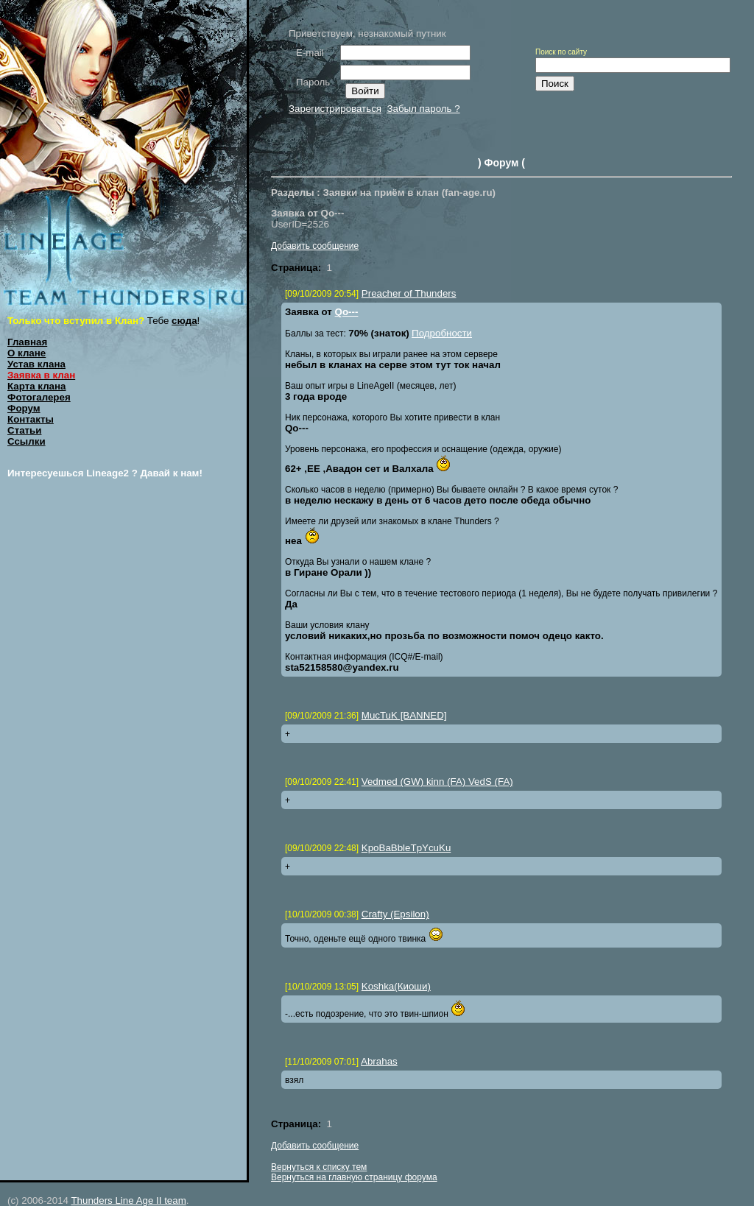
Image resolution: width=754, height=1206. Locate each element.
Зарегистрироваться (335, 108)
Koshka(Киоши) (396, 986)
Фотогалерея (39, 397)
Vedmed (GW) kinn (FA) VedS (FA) (437, 781)
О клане (26, 353)
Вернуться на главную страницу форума (354, 1177)
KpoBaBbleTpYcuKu (406, 847)
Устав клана (36, 364)
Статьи (24, 430)
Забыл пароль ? (423, 108)
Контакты (30, 419)
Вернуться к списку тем (319, 1167)
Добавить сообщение (315, 246)
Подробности (442, 333)
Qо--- (347, 311)
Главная (27, 342)
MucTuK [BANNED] (404, 715)
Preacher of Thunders (409, 293)
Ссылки (26, 441)
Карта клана (36, 386)
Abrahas (379, 1061)
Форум (23, 408)
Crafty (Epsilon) (395, 914)
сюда (184, 320)
